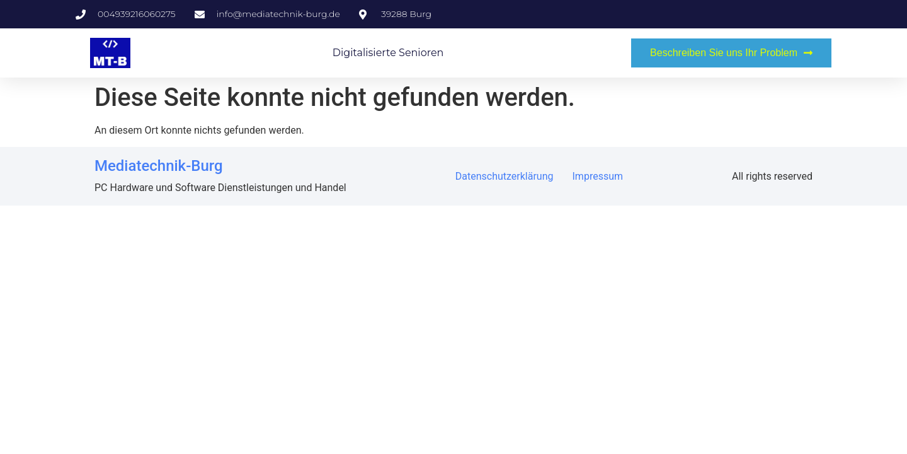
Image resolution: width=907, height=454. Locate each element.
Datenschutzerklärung (504, 176)
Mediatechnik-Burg (158, 166)
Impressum (598, 176)
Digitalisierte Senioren (388, 53)
